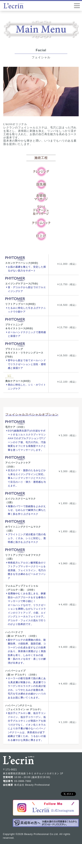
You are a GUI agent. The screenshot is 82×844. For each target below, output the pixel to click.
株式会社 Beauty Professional (32, 785)
